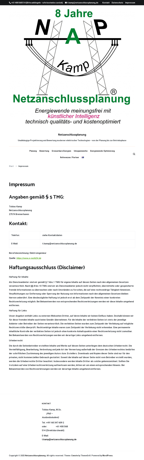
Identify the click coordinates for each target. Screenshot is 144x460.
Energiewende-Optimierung (102, 151)
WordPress (107, 455)
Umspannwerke (81, 151)
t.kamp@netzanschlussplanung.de (59, 439)
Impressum (130, 3)
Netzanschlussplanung (72, 134)
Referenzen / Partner (69, 157)
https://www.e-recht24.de (28, 258)
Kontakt (106, 3)
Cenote (74, 455)
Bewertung (44, 151)
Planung (33, 151)
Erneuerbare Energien (61, 151)
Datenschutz (117, 3)
